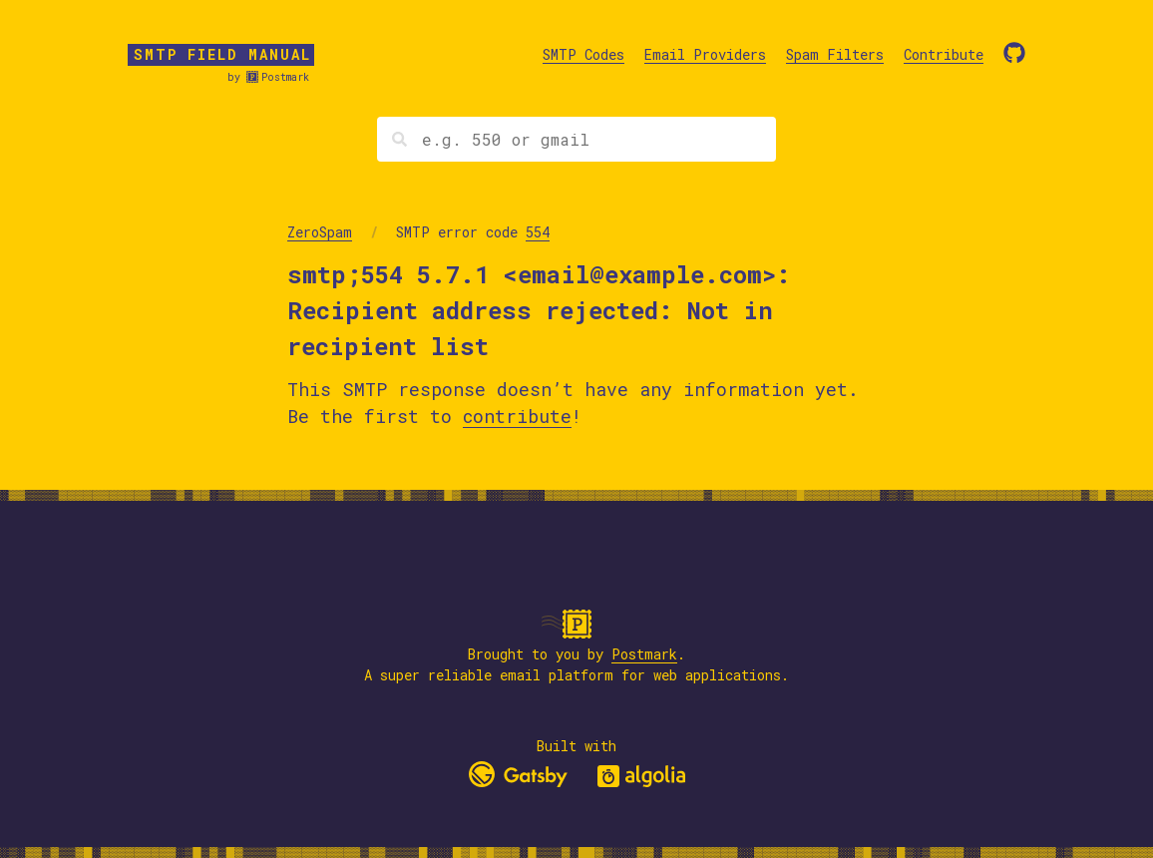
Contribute (943, 54)
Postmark (285, 77)
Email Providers (705, 54)
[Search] (576, 139)
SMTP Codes (583, 54)
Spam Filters (835, 54)
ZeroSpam (319, 231)
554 (538, 231)
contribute (517, 416)
